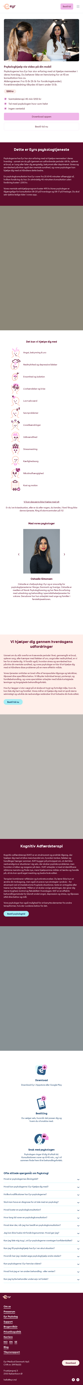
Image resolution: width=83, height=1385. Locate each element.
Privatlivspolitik (12, 1331)
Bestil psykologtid (16, 913)
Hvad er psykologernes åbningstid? (41, 1179)
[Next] (64, 554)
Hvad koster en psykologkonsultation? (41, 1209)
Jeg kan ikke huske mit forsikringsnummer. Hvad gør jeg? (41, 1232)
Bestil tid (67, 6)
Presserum (9, 1311)
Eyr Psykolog (11, 1316)
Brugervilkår (11, 1326)
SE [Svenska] (15, 1341)
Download (71, 1363)
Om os (7, 1306)
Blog (6, 1346)
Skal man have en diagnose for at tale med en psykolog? (41, 1202)
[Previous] (18, 554)
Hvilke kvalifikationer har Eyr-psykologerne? (41, 1194)
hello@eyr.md (10, 1379)
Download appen (41, 116)
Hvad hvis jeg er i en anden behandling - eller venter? (41, 1271)
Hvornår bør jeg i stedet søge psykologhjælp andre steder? (41, 1256)
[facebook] (73, 1379)
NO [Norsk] (6, 1341)
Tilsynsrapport (12, 1351)
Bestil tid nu (41, 126)
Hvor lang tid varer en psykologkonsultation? (41, 1217)
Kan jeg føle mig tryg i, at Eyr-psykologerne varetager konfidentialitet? (41, 1240)
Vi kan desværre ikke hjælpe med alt (41, 501)
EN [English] (11, 1341)
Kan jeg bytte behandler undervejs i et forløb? (41, 1279)
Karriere (8, 1336)
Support (8, 1321)
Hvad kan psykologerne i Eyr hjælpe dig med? (41, 1186)
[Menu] (77, 8)
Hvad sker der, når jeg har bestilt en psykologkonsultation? (41, 1225)
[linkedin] (78, 1379)
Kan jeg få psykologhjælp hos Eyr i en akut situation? (41, 1248)
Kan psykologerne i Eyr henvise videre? (41, 1263)
